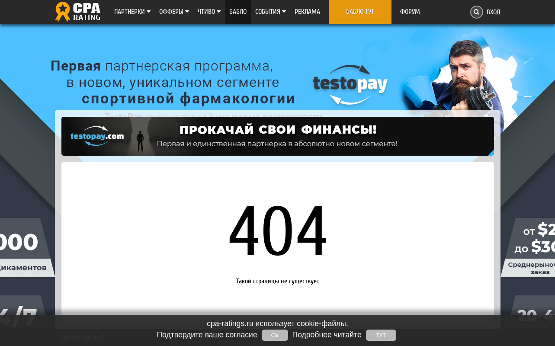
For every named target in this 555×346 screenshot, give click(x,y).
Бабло (238, 12)
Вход (493, 12)
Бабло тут (360, 12)
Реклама (307, 12)
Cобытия (270, 12)
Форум (410, 12)
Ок (275, 335)
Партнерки (132, 12)
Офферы (174, 12)
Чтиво (209, 12)
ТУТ (381, 335)
